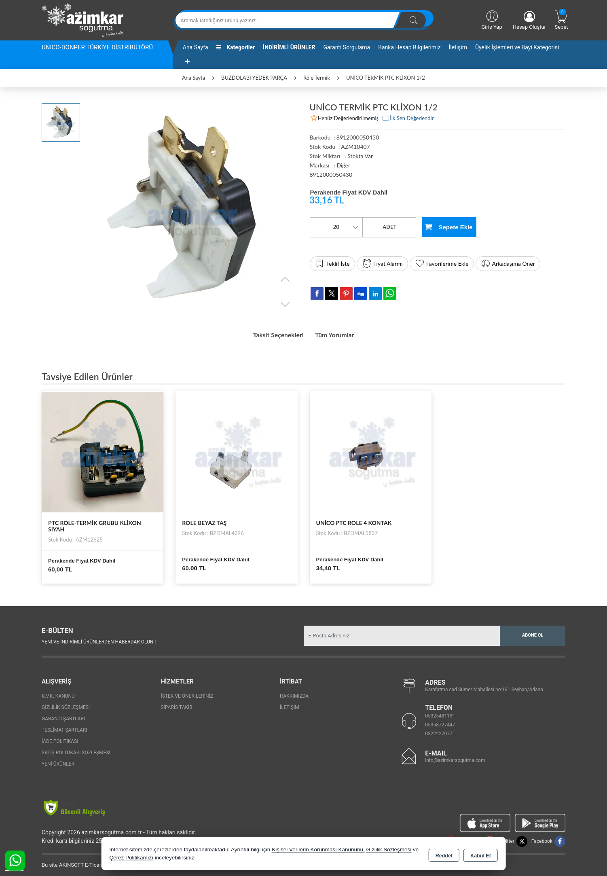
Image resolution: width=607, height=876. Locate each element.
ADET (389, 227)
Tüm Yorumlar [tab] (340, 333)
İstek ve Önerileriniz (187, 693)
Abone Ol (532, 632)
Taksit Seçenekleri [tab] (273, 333)
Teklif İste (332, 264)
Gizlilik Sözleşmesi (66, 704)
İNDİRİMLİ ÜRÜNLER (289, 47)
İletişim (457, 47)
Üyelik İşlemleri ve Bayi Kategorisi (517, 47)
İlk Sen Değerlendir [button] (408, 118)
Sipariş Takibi (177, 704)
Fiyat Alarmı (382, 264)
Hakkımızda (294, 693)
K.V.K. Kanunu (58, 693)
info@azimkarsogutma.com (455, 757)
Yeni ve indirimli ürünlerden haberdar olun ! (99, 639)
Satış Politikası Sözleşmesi (76, 750)
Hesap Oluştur (529, 20)
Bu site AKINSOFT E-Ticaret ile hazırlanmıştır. (94, 862)
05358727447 (440, 722)
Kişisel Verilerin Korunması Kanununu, (318, 849)
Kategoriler (235, 47)
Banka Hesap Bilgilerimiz (409, 47)
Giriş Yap (491, 19)
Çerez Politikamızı (131, 858)
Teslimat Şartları (64, 727)
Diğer (343, 165)
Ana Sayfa (195, 47)
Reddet (444, 854)
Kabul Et (480, 854)
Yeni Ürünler (58, 761)
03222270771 (440, 731)
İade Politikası (60, 738)
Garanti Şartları (63, 716)
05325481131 (440, 713)
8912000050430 (331, 174)
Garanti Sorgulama (346, 47)
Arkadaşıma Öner (508, 264)
